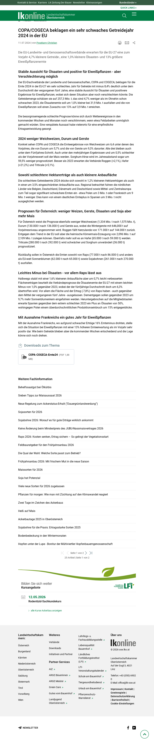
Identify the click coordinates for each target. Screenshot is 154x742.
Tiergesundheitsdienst (90, 682)
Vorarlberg (23, 694)
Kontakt (129, 689)
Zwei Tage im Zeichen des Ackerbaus (40, 502)
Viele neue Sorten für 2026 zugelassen (41, 486)
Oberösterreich (26, 669)
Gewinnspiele (118, 692)
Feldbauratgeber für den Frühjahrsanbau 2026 (46, 445)
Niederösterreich (27, 663)
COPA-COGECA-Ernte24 (48, 356)
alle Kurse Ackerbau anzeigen (46, 610)
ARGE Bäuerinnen (58, 675)
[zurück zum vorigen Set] (68, 553)
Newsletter (79, 2)
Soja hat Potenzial (29, 478)
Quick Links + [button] (128, 7)
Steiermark (24, 681)
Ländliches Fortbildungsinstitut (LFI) (89, 658)
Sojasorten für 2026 (30, 412)
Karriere (42, 2)
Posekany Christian (46, 42)
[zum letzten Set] (91, 553)
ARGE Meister (56, 681)
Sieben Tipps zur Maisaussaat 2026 (40, 395)
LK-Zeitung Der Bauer (60, 2)
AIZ (51, 669)
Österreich (23, 645)
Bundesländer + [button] (128, 2)
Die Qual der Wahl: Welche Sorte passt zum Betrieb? (49, 453)
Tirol (20, 687)
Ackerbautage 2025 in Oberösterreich (40, 519)
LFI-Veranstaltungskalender (91, 669)
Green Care (55, 687)
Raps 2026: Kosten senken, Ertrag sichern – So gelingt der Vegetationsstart (63, 436)
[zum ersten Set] (63, 553)
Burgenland (24, 651)
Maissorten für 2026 (30, 469)
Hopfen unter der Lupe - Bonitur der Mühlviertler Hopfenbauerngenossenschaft (65, 544)
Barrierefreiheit (120, 700)
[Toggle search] (124, 16)
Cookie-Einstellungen (122, 703)
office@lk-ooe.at (126, 682)
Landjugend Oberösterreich (57, 701)
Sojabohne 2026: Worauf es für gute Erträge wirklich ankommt (55, 420)
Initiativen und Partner (61, 654)
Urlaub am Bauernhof (89, 688)
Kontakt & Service (27, 2)
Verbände (54, 642)
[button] (134, 15)
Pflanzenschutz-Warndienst (87, 696)
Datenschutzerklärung (123, 696)
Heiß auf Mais (26, 511)
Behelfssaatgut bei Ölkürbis (34, 387)
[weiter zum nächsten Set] (86, 553)
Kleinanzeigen (94, 2)
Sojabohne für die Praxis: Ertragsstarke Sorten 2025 (49, 527)
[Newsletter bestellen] (28, 728)
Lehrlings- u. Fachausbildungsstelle (90, 638)
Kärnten (22, 657)
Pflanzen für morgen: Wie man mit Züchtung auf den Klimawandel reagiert (63, 494)
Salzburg (23, 675)
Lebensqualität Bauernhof (86, 647)
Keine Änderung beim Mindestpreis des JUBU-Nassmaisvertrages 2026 (60, 428)
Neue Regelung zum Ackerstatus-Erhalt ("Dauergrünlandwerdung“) (58, 403)
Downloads (55, 648)
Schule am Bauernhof (89, 676)
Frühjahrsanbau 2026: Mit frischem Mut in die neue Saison (53, 461)
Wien (20, 700)
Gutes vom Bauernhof (60, 693)
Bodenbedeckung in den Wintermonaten (42, 535)
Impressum (117, 689)
